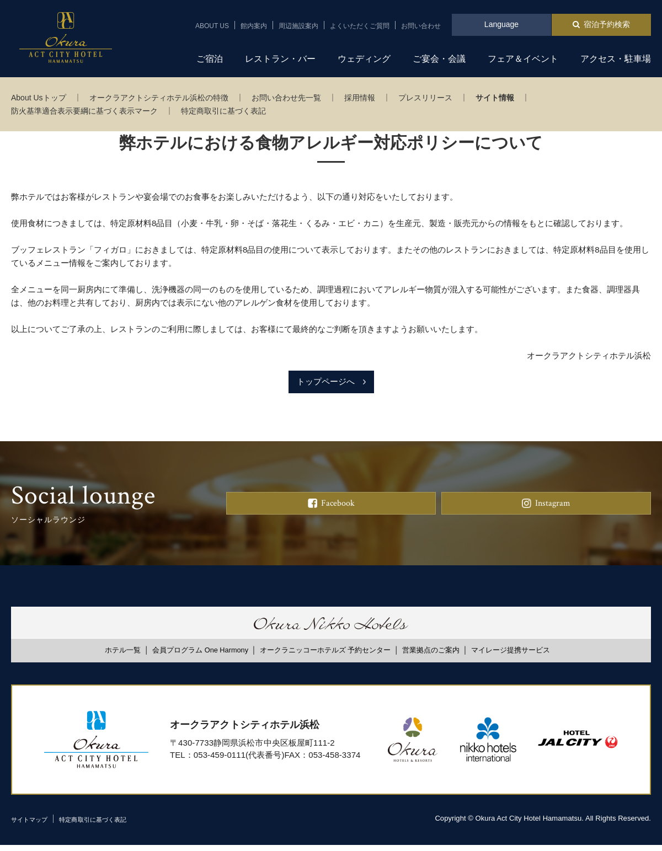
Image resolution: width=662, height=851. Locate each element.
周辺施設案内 (298, 26)
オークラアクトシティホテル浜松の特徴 (158, 97)
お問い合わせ (421, 26)
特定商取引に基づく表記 (223, 110)
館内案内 (254, 26)
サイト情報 (495, 97)
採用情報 (359, 97)
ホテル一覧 (123, 656)
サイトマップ (32, 825)
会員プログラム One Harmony (200, 656)
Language (501, 24)
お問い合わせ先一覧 (286, 97)
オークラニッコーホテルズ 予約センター (325, 656)
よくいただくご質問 (359, 26)
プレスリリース (425, 97)
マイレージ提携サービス (510, 656)
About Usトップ (38, 97)
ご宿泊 (209, 58)
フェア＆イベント (523, 58)
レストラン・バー (280, 58)
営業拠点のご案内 (431, 656)
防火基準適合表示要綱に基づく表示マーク (84, 110)
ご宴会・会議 (439, 58)
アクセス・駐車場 (615, 58)
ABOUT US (212, 26)
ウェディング (364, 58)
